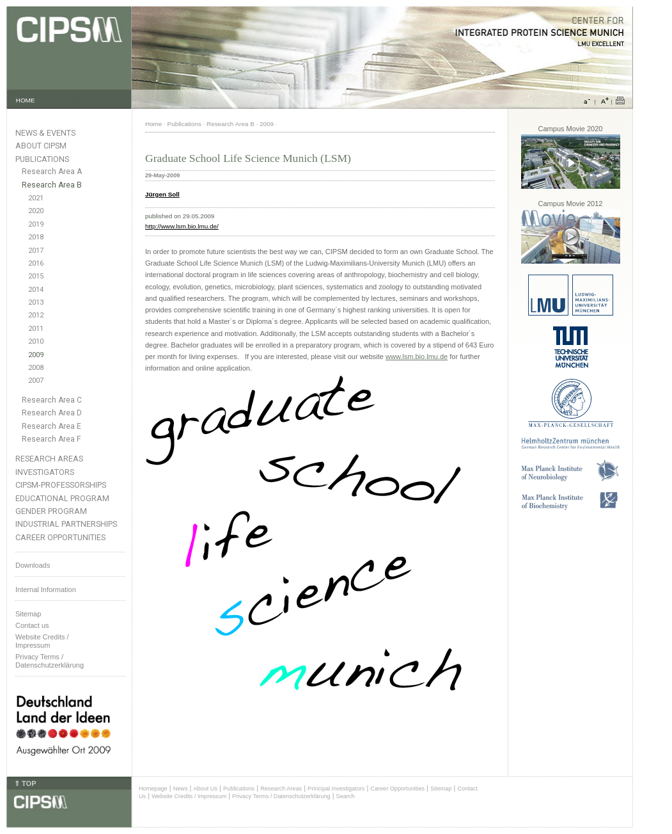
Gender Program (51, 511)
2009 (35, 355)
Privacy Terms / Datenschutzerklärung (49, 661)
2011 (35, 329)
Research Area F (51, 439)
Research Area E (51, 426)
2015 (35, 276)
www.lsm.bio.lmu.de (417, 356)
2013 (35, 302)
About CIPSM (40, 145)
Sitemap (28, 614)
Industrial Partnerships (66, 524)
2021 (35, 198)
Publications (42, 159)
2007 (35, 380)
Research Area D (52, 412)
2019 (35, 224)
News (180, 788)
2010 (35, 341)
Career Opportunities (60, 537)
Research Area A (52, 171)
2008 (35, 368)
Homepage (153, 788)
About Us (205, 788)
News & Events (45, 133)
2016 (35, 263)
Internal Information (45, 589)
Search (345, 796)
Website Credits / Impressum (189, 796)
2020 (35, 211)
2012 (35, 315)
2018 (35, 237)
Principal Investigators (336, 788)
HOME (25, 100)
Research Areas (49, 458)
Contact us (32, 625)
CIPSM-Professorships (60, 485)
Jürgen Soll (162, 194)
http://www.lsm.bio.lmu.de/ (182, 226)
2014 (35, 289)
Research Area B (52, 184)
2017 (35, 250)
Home (153, 123)
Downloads (32, 565)
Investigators (44, 472)
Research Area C (52, 400)
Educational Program (62, 498)
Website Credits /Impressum (42, 641)
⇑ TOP (25, 783)
